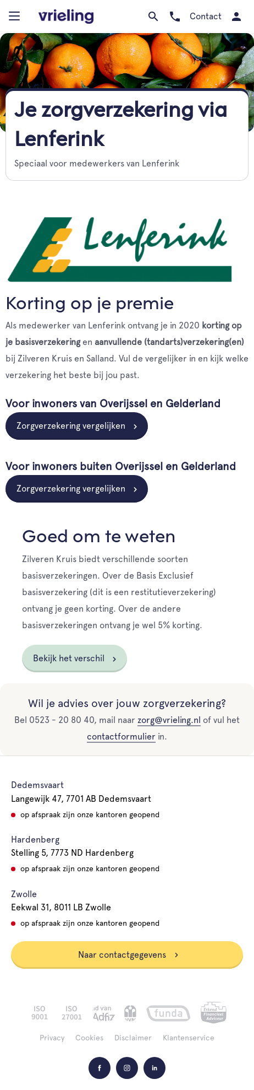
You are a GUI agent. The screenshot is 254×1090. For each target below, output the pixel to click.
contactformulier (121, 736)
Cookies (89, 1037)
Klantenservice (188, 1037)
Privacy (52, 1037)
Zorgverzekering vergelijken (70, 425)
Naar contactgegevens (128, 954)
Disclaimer (133, 1037)
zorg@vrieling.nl (169, 720)
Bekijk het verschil (68, 658)
